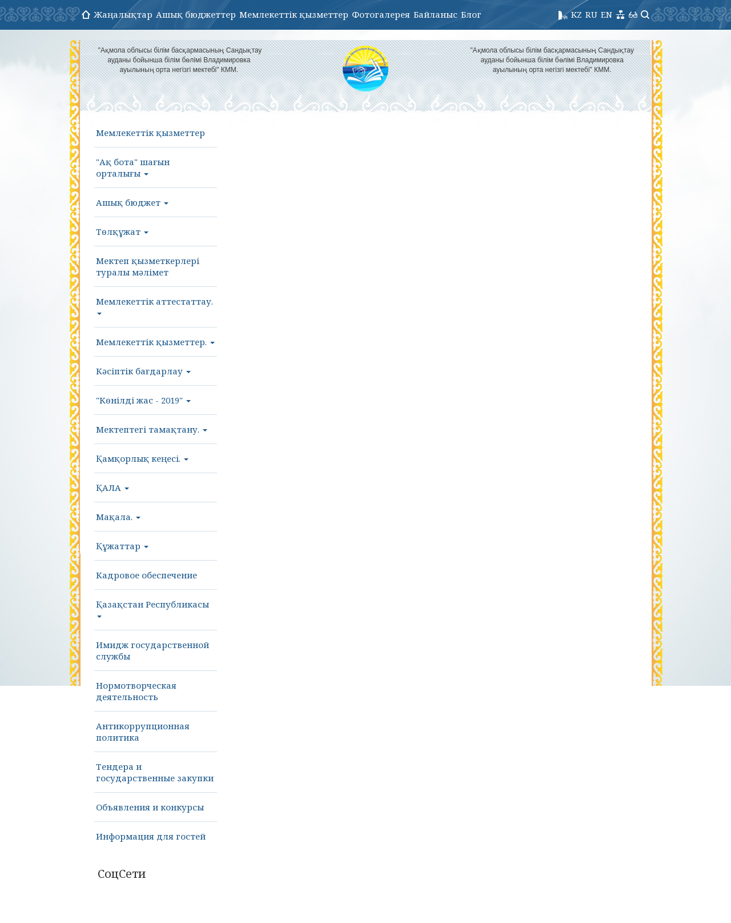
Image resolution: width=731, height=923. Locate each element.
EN (606, 14)
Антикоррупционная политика (143, 731)
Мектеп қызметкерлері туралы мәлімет (147, 266)
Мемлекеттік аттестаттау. (154, 305)
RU (591, 14)
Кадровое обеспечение (146, 575)
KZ (576, 14)
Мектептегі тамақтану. (151, 429)
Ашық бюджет (132, 202)
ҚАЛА (112, 487)
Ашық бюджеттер (196, 14)
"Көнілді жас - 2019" (143, 400)
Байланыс (435, 14)
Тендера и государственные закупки (155, 772)
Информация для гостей (151, 836)
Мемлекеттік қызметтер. (155, 341)
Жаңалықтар (123, 14)
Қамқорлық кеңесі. (142, 458)
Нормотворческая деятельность (136, 691)
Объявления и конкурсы (150, 807)
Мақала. (118, 516)
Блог (471, 14)
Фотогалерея (381, 14)
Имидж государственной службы (152, 650)
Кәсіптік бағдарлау (143, 371)
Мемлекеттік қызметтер (293, 14)
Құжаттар (122, 546)
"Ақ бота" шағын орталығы (133, 167)
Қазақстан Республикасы (152, 608)
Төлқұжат (122, 231)
